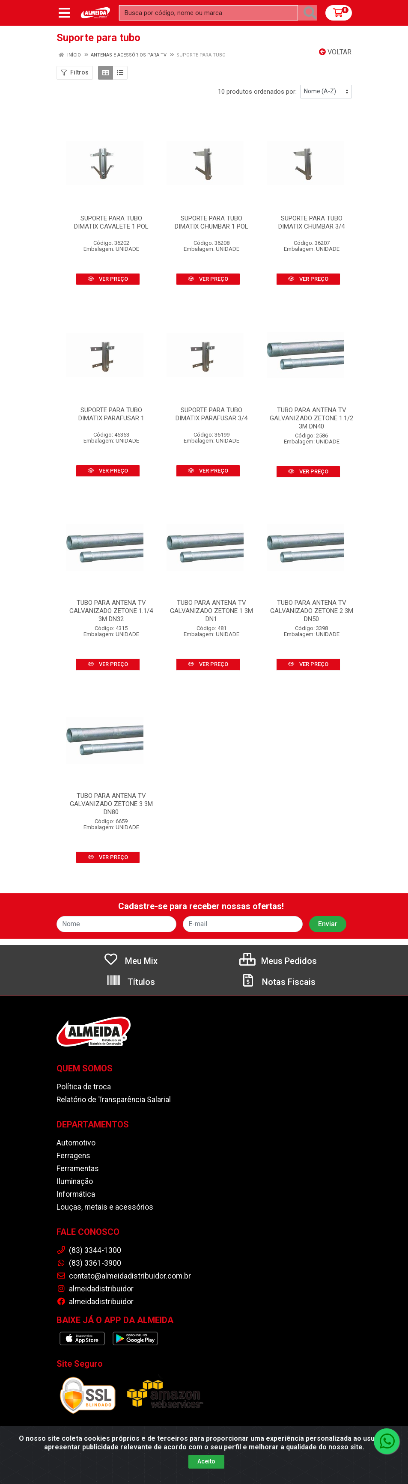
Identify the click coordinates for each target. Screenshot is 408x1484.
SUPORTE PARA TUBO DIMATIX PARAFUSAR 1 (111, 414)
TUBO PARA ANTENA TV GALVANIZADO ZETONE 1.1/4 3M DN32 (111, 611)
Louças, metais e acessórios (105, 1207)
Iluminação (75, 1181)
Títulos (130, 982)
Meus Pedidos (278, 961)
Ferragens (73, 1155)
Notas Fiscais (278, 982)
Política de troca (84, 1087)
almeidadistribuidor (95, 1289)
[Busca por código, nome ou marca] (208, 13)
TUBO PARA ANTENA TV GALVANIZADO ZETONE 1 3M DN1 (211, 611)
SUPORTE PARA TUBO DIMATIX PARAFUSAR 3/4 (211, 414)
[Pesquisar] (310, 13)
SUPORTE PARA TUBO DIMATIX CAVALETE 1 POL (111, 222)
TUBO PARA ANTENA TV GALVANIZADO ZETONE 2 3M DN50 (311, 611)
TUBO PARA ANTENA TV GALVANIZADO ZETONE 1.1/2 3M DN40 (311, 418)
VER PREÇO (108, 279)
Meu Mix (130, 961)
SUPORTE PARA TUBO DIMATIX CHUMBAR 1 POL (211, 222)
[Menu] (64, 13)
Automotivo (76, 1143)
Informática (76, 1194)
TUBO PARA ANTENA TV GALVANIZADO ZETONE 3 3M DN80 (111, 804)
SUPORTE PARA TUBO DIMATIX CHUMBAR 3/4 (311, 222)
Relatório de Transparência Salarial (114, 1099)
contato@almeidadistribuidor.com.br (124, 1276)
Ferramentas (78, 1168)
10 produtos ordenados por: (257, 91)
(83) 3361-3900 (89, 1263)
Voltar (335, 52)
